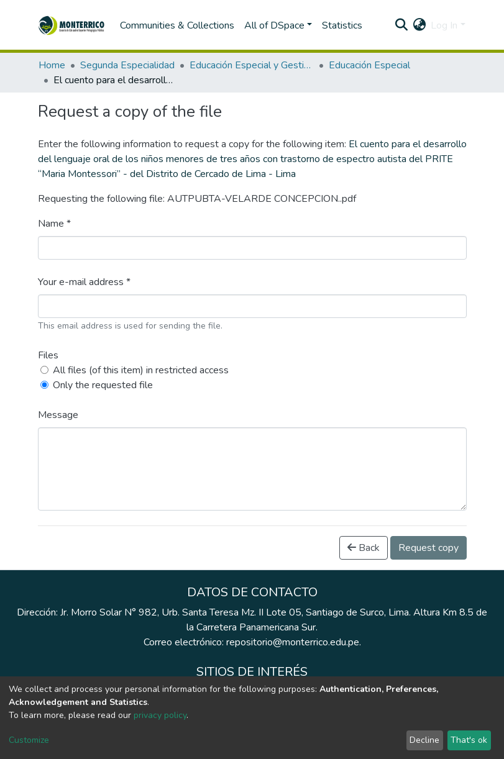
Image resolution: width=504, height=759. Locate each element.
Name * (54, 223)
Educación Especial (369, 65)
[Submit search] (401, 25)
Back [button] (363, 548)
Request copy (428, 548)
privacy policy (160, 715)
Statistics (342, 25)
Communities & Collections (177, 25)
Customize (29, 740)
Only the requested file (103, 385)
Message (58, 415)
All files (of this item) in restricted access (141, 370)
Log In (444, 25)
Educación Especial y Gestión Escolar (252, 65)
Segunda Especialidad (127, 65)
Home (52, 65)
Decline (424, 740)
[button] (419, 25)
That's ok (469, 740)
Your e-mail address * (84, 282)
